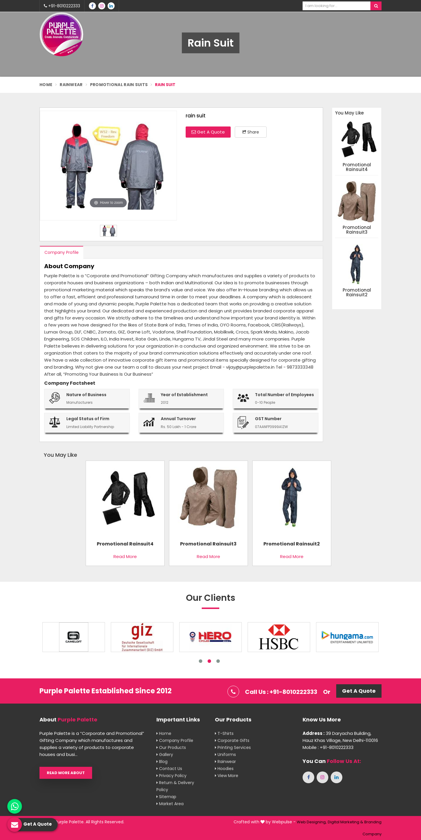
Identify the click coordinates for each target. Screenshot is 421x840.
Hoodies (224, 768)
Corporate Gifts (232, 740)
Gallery (164, 754)
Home (45, 85)
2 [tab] (209, 661)
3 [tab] (218, 661)
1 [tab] (200, 661)
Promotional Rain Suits (119, 85)
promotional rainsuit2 (357, 292)
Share (250, 132)
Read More (125, 556)
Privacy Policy (171, 776)
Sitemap (166, 797)
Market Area (170, 804)
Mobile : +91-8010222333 (328, 747)
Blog (162, 761)
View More (226, 776)
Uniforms (225, 754)
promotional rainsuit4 (357, 167)
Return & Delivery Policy (175, 786)
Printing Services (233, 747)
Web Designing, (312, 822)
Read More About (66, 773)
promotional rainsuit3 (357, 230)
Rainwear (71, 85)
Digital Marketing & (345, 822)
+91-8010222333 (62, 6)
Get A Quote (208, 132)
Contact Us (169, 768)
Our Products (171, 747)
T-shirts (224, 733)
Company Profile (61, 252)
